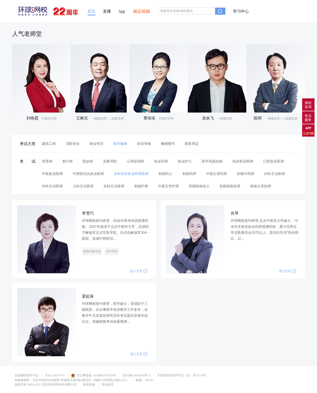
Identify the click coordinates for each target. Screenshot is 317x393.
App (121, 11)
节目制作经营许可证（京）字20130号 (181, 375)
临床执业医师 (242, 161)
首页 (91, 11)
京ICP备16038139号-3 (137, 375)
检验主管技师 (260, 186)
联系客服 (89, 384)
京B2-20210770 (54, 375)
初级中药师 (245, 173)
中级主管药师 (216, 173)
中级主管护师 (168, 186)
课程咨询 (308, 104)
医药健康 (120, 143)
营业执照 (108, 384)
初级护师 (141, 186)
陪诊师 (88, 161)
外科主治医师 (52, 186)
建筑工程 (49, 143)
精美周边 (192, 143)
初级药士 (165, 173)
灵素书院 (110, 161)
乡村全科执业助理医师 (131, 173)
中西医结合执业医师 (88, 173)
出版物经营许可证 (26, 375)
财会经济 (96, 143)
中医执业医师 (52, 173)
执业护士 (185, 161)
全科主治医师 (113, 186)
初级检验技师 (230, 186)
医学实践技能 (212, 161)
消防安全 (73, 143)
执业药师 (161, 161)
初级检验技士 (199, 186)
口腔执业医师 (273, 161)
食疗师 (67, 161)
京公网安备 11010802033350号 (93, 375)
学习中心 (241, 11)
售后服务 (308, 117)
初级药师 (189, 173)
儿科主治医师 (83, 186)
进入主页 (138, 271)
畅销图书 (168, 143)
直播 (107, 11)
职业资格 (144, 143)
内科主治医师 (274, 173)
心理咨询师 (135, 161)
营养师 (47, 161)
